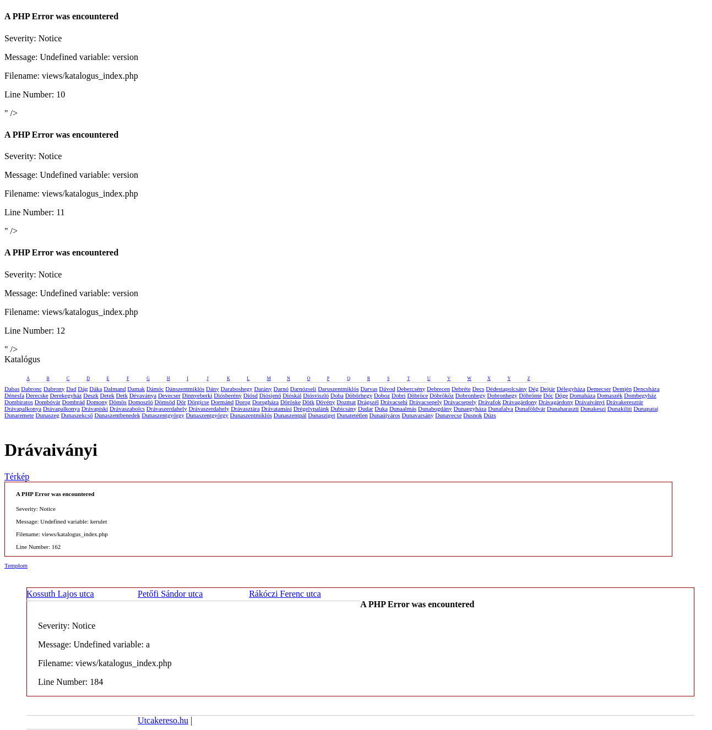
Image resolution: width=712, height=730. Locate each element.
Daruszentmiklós (338, 388)
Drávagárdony (519, 402)
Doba (337, 395)
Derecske (37, 395)
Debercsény (410, 388)
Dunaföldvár (530, 408)
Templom (16, 565)
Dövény (325, 402)
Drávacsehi (394, 402)
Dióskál (291, 395)
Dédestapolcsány (506, 388)
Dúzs (489, 415)
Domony (97, 402)
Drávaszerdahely (166, 408)
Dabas (12, 388)
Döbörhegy (359, 395)
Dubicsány (343, 408)
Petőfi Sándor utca (170, 593)
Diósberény (228, 395)
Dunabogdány (435, 408)
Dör (181, 402)
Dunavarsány (417, 415)
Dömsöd (165, 402)
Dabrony (54, 388)
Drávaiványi (590, 402)
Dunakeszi (593, 408)
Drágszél (368, 402)
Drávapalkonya (22, 408)
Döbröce (417, 395)
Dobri (399, 395)
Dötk (308, 402)
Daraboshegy (237, 388)
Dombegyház (640, 395)
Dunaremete (19, 415)
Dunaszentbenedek (117, 415)
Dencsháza (646, 388)
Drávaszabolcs (127, 408)
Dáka (95, 388)
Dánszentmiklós (184, 388)
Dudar (365, 408)
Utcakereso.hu (163, 720)
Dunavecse (448, 415)
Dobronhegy (470, 395)
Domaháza (582, 395)
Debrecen (438, 388)
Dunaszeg (47, 415)
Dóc (548, 395)
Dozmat (346, 402)
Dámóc (155, 388)
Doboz (382, 395)
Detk (122, 395)
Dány (212, 388)
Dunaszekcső (77, 415)
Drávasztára (245, 408)
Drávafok (489, 402)
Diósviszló (316, 395)
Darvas (368, 388)
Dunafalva (500, 408)
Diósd (250, 395)
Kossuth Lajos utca (60, 593)
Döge (561, 395)
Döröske (290, 402)
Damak (136, 388)
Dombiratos (18, 402)
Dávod (387, 388)
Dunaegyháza (470, 408)
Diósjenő (270, 395)
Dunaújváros (384, 415)
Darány (262, 388)
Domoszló (140, 402)
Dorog (243, 402)
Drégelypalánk (311, 408)
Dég (534, 388)
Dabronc (31, 388)
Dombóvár (48, 402)
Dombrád (73, 402)
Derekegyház (65, 395)
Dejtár (547, 388)
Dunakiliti (619, 408)
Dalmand (115, 388)
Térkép (16, 476)
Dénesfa (14, 395)
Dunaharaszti (563, 408)
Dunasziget (321, 415)
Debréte (461, 388)
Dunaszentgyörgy (163, 415)
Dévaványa (142, 395)
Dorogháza (265, 402)
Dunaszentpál (290, 415)
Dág (83, 388)
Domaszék (609, 395)
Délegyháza (571, 388)
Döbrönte (530, 395)
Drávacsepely (425, 402)
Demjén (622, 388)
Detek (107, 395)
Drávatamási (276, 408)
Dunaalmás (402, 408)
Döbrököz (442, 395)
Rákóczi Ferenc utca (285, 593)
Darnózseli (303, 388)
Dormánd (222, 402)
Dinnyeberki (197, 395)
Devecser (169, 395)
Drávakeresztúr (624, 402)
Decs (478, 388)
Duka (381, 408)
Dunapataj (645, 408)
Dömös (118, 402)
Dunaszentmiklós (251, 415)
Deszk (91, 395)
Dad (71, 388)
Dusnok (472, 415)
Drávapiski (94, 408)
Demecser (599, 388)
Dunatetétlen (352, 415)
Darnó (281, 388)
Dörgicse (198, 402)
